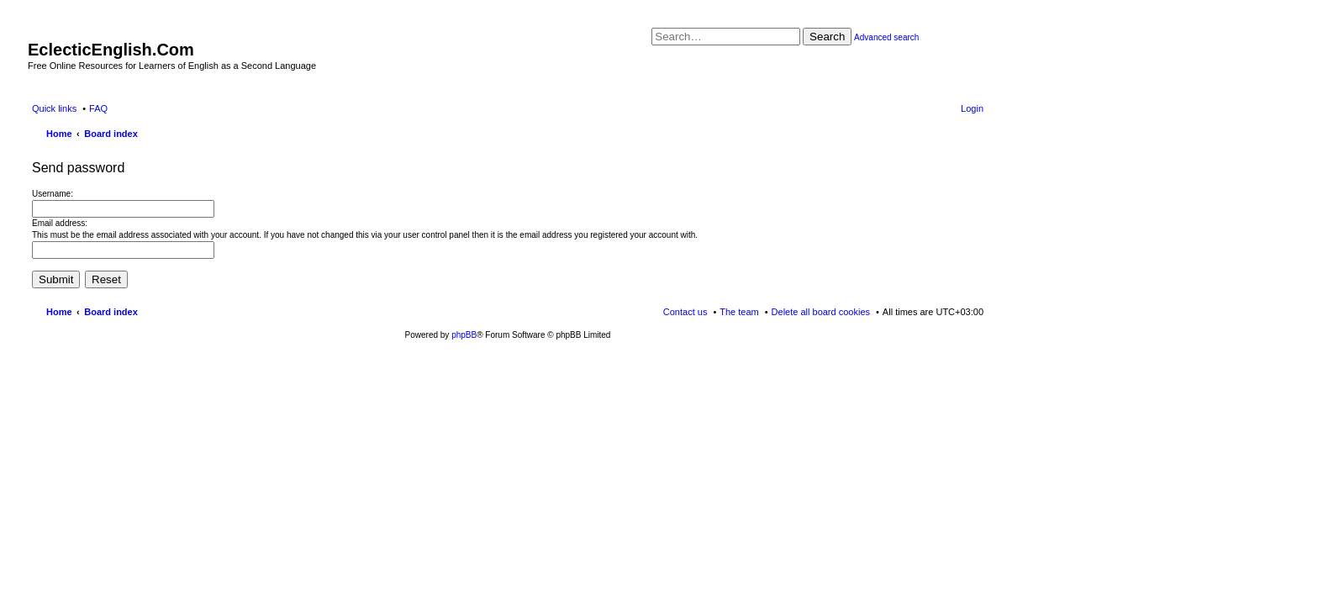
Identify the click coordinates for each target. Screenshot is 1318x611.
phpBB (464, 335)
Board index (111, 312)
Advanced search (886, 37)
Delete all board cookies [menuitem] (821, 312)
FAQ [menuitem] (98, 108)
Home (59, 312)
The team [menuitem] (739, 312)
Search (827, 36)
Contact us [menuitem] (685, 312)
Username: (52, 193)
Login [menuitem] (972, 108)
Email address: (59, 223)
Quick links (54, 108)
